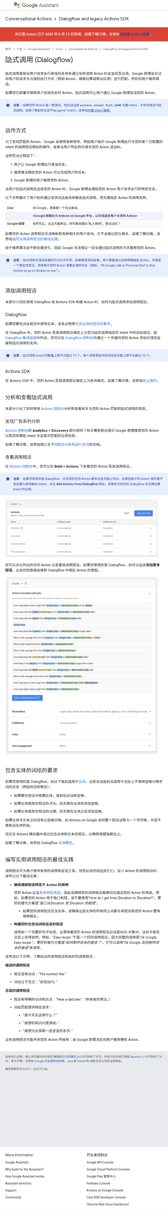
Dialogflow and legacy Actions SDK (94, 19)
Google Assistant (39, 49)
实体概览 (65, 843)
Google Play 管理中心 (101, 1176)
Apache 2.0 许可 (140, 1056)
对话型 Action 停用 (134, 34)
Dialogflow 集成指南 (21, 338)
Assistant (40, 5)
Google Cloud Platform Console (108, 1169)
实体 (82, 782)
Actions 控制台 (52, 409)
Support (10, 1190)
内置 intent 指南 (98, 110)
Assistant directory (18, 1183)
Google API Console (100, 1162)
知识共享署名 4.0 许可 (73, 1056)
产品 (19, 49)
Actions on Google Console (105, 1190)
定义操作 (150, 381)
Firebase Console (98, 1183)
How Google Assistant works (24, 1176)
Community (13, 1197)
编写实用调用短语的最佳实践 (35, 239)
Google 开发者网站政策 (49, 1061)
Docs (59, 49)
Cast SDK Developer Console (106, 1197)
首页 (8, 49)
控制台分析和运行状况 (71, 444)
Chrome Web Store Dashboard (108, 1204)
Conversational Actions (28, 19)
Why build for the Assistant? (24, 1169)
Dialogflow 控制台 (79, 338)
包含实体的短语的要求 (92, 324)
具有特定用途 (49, 893)
